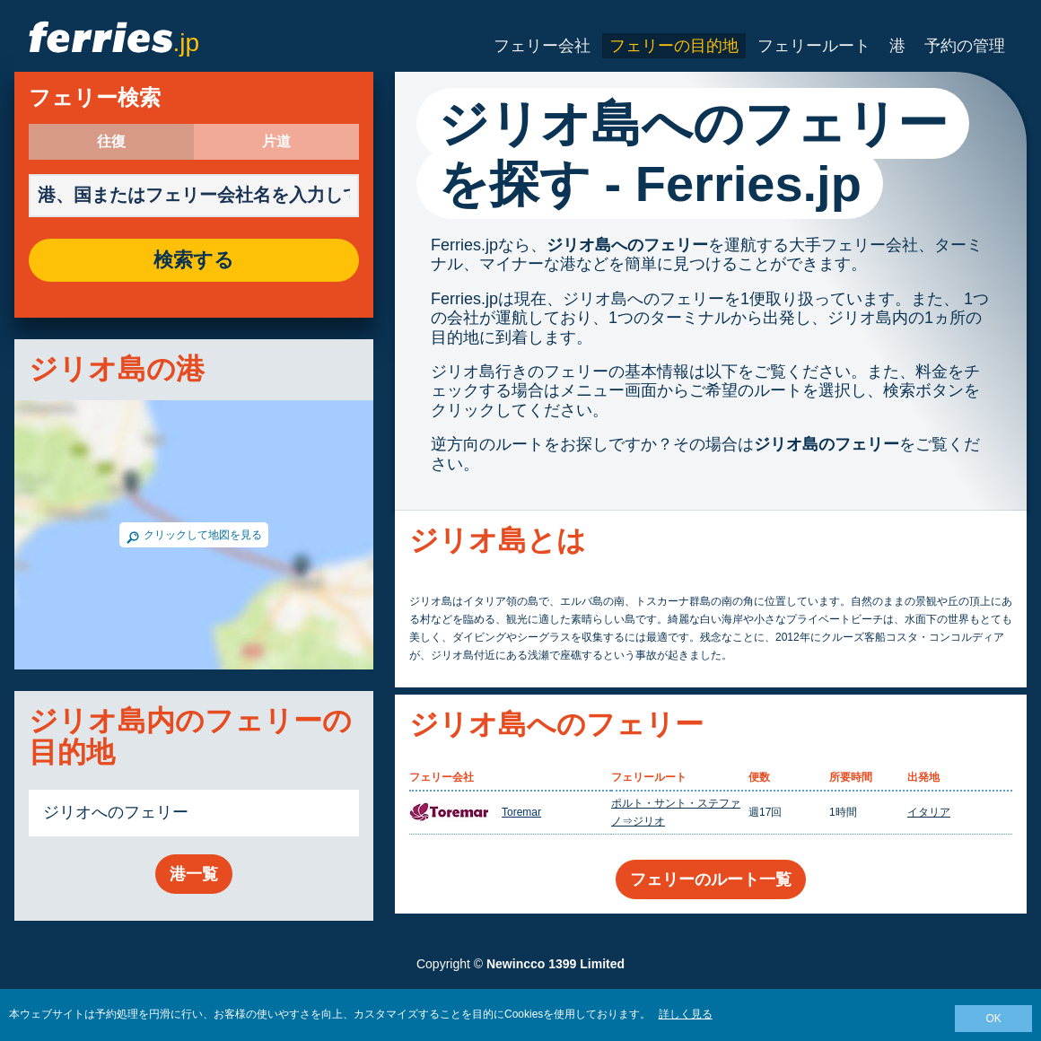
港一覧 (194, 874)
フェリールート (813, 46)
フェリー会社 (542, 46)
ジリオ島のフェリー (826, 444)
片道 (276, 142)
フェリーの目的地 (674, 46)
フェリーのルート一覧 (711, 879)
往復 (111, 142)
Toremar (521, 812)
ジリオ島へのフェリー (627, 245)
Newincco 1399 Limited (555, 964)
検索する (193, 260)
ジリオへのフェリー (115, 812)
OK (993, 1018)
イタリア (928, 812)
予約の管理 (964, 46)
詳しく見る (686, 1014)
